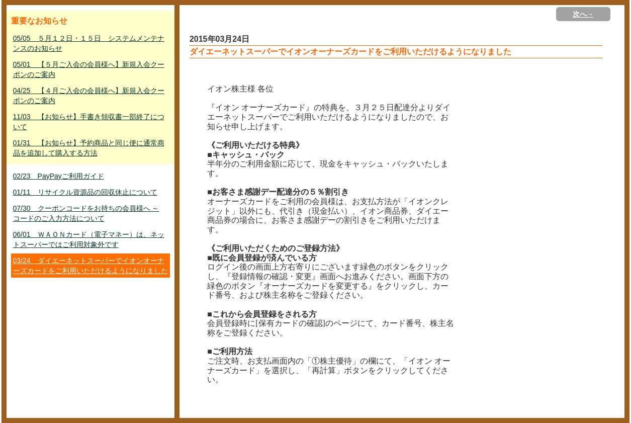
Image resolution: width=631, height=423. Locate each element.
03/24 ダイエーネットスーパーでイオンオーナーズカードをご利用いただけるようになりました (90, 266)
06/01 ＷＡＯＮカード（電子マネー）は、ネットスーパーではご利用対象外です (88, 239)
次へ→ (583, 14)
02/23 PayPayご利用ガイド (58, 176)
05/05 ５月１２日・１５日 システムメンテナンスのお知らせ (88, 43)
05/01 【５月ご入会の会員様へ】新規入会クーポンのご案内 (88, 69)
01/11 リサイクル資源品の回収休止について (85, 192)
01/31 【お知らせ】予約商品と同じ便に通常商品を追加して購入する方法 (88, 148)
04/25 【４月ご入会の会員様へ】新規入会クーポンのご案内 (88, 96)
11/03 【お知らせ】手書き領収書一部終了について (88, 122)
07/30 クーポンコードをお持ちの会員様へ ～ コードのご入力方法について (86, 213)
